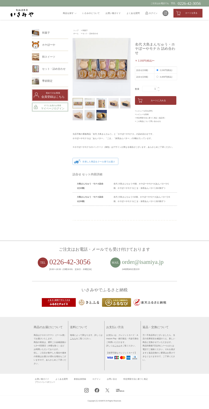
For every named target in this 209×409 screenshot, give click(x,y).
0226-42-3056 (69, 262)
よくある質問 (133, 13)
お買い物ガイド (113, 13)
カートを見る (186, 13)
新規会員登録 (80, 379)
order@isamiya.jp (143, 262)
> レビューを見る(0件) (144, 111)
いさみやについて (91, 13)
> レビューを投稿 (142, 114)
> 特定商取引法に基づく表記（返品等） (150, 118)
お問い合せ (112, 379)
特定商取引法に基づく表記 (135, 379)
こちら (73, 338)
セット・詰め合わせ (90, 33)
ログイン (151, 13)
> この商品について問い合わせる (148, 121)
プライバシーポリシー (45, 382)
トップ (76, 30)
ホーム (76, 33)
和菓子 (85, 30)
